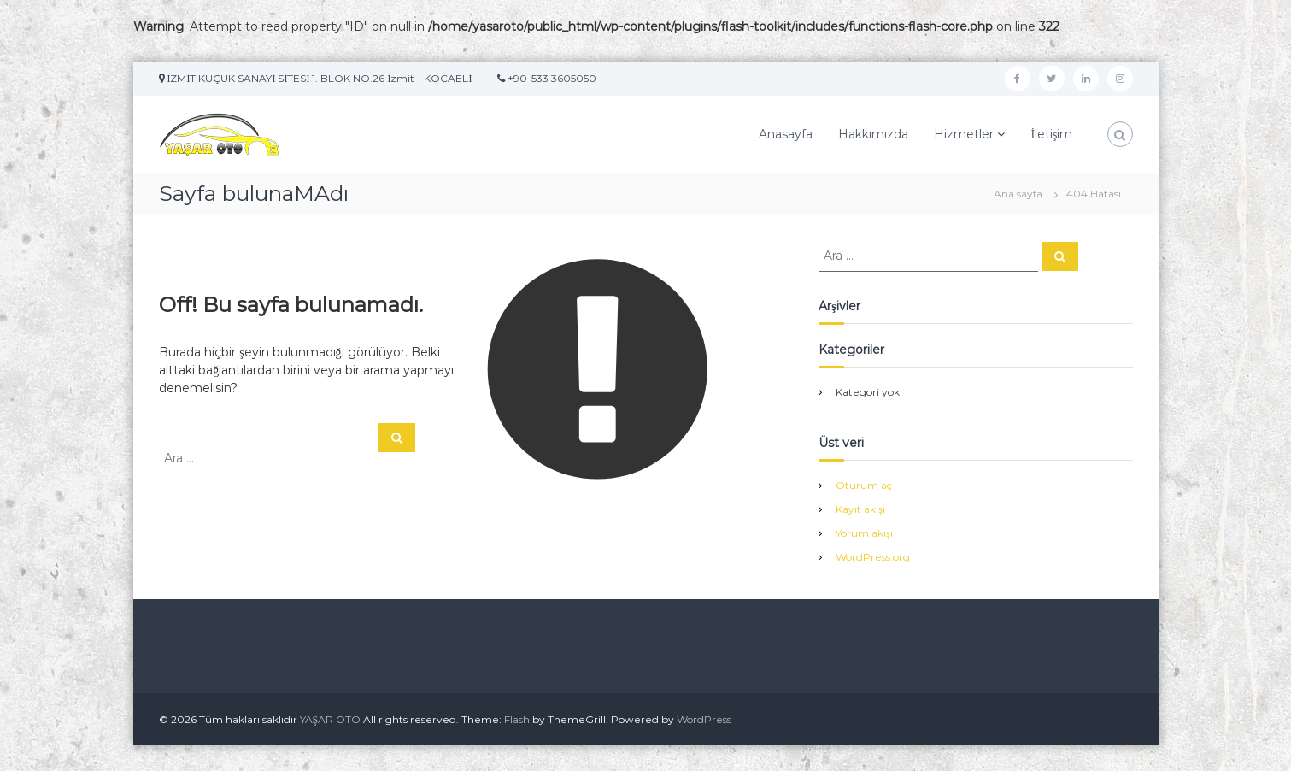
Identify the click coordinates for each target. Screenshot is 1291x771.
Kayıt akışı (860, 509)
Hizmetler (964, 134)
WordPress (704, 719)
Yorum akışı (864, 533)
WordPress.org (873, 556)
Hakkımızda (873, 134)
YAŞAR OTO (330, 719)
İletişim (1051, 134)
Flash (517, 719)
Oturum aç (864, 485)
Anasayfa (786, 134)
